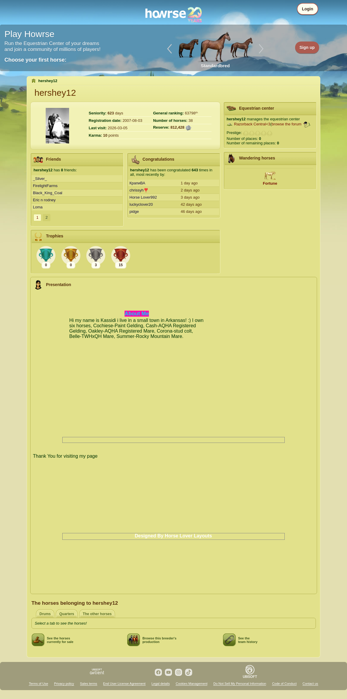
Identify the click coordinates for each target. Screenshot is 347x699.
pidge (134, 211)
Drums (45, 614)
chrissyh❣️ (139, 190)
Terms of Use (38, 683)
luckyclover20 (141, 204)
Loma (38, 207)
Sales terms (88, 683)
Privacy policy (64, 683)
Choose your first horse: (35, 60)
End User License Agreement (124, 683)
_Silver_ (40, 178)
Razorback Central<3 (252, 124)
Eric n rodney (44, 200)
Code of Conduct (284, 683)
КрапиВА (137, 183)
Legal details (161, 683)
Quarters (66, 614)
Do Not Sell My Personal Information (239, 683)
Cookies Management (191, 683)
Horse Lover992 (143, 197)
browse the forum (286, 124)
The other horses (97, 614)
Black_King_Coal (47, 193)
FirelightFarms (45, 185)
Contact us (310, 683)
